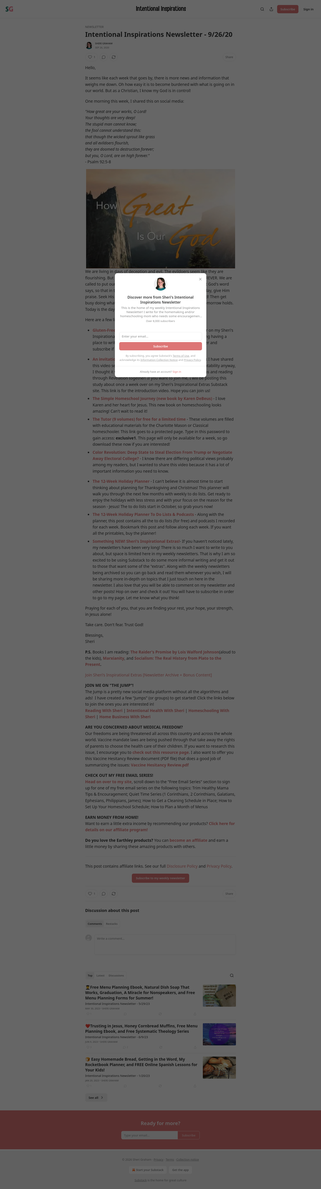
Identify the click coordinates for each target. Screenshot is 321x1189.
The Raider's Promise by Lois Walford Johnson (174, 652)
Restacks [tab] (112, 924)
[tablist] (102, 924)
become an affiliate (188, 840)
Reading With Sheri (104, 710)
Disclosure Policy (182, 866)
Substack (141, 1180)
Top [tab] (90, 975)
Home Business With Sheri (124, 716)
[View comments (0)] (104, 57)
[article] (161, 1000)
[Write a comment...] (165, 945)
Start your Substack (147, 1170)
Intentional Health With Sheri (155, 710)
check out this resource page (160, 752)
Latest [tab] (100, 975)
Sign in (308, 9)
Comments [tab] (95, 924)
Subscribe (287, 9)
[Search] (262, 9)
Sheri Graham (104, 43)
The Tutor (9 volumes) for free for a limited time (139, 419)
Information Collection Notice (159, 360)
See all (96, 1097)
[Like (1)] (91, 57)
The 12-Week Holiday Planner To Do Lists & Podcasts (143, 514)
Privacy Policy (192, 360)
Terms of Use (181, 356)
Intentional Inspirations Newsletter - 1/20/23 (117, 1076)
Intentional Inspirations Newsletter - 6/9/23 (116, 1037)
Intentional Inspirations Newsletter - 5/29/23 (117, 1004)
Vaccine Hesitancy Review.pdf (160, 765)
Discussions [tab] (116, 975)
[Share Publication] (271, 9)
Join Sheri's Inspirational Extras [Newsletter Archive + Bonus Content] (148, 675)
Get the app (180, 1170)
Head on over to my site (108, 781)
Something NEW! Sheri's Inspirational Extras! (136, 541)
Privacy (159, 1159)
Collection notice (187, 1159)
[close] (200, 279)
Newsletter (94, 27)
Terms (170, 1159)
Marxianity (113, 658)
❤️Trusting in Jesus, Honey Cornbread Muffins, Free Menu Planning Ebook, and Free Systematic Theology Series (141, 1028)
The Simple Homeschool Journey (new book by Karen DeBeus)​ (152, 398)
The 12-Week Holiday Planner (121, 481)
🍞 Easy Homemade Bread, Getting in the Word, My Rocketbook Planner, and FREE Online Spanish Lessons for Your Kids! (141, 1065)
